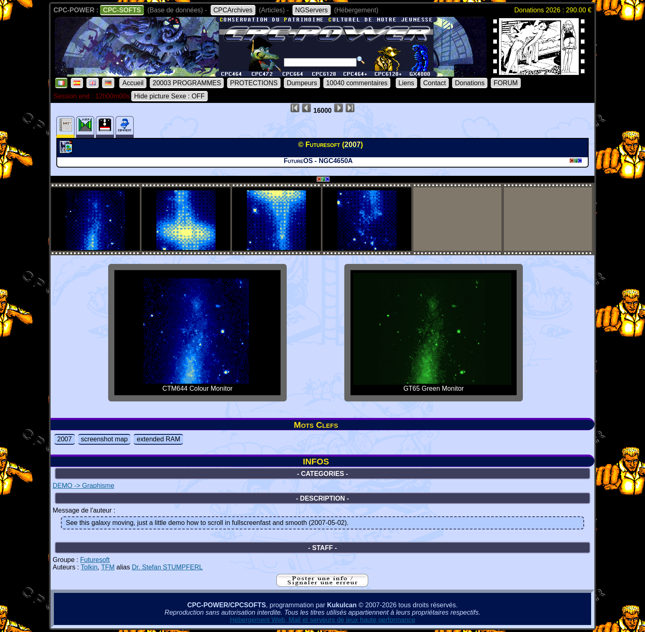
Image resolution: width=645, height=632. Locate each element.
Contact (434, 82)
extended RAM (158, 439)
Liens (406, 82)
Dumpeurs (302, 82)
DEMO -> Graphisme (83, 485)
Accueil (133, 82)
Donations (470, 82)
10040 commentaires (356, 82)
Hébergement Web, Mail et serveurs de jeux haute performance (322, 619)
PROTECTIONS (254, 82)
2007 (64, 439)
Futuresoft (95, 559)
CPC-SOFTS (122, 10)
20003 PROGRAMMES (187, 82)
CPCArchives (233, 10)
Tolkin (89, 567)
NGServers (311, 10)
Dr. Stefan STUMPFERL (167, 567)
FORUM (506, 82)
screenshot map (104, 439)
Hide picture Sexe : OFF (169, 96)
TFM (108, 567)
